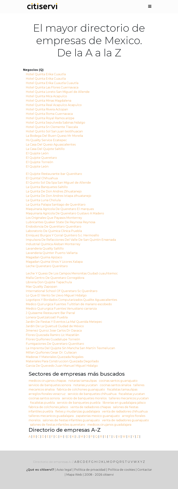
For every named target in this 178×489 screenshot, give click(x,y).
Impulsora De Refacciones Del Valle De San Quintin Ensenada (71, 239)
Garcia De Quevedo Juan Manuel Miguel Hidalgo (62, 365)
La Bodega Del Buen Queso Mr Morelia (54, 135)
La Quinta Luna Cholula (43, 200)
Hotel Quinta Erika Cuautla (46, 74)
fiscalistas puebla (42, 402)
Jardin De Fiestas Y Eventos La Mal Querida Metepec (64, 321)
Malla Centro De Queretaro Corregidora (55, 278)
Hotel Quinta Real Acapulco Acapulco (54, 105)
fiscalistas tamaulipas (122, 389)
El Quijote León (37, 153)
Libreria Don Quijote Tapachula (49, 282)
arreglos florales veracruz (47, 394)
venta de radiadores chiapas (90, 407)
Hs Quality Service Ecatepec (46, 140)
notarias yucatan (85, 385)
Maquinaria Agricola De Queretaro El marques (60, 209)
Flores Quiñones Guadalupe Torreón (53, 339)
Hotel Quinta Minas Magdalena (48, 100)
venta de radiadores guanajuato (125, 420)
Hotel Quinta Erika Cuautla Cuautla (52, 83)
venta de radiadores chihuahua (125, 411)
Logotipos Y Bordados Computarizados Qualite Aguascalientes (71, 300)
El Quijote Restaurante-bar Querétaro (54, 174)
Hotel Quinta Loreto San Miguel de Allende (58, 92)
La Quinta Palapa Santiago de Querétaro (56, 204)
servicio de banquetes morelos (84, 398)
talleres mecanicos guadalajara (51, 416)
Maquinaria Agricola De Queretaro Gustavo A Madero (65, 213)
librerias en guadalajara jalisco (124, 402)
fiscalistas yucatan (132, 394)
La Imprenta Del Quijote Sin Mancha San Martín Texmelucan (70, 348)
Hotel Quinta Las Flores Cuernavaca (52, 87)
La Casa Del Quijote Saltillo (45, 149)
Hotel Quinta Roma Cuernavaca (49, 114)
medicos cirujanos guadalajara (109, 424)
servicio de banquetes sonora (50, 385)
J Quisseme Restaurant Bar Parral (50, 313)
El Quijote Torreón (39, 162)
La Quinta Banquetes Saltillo (47, 187)
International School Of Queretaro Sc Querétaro (61, 291)
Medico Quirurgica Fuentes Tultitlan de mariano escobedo (69, 304)
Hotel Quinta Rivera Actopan (47, 109)
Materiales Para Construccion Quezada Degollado (62, 361)
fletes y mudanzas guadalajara (77, 411)
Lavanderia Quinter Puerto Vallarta (51, 253)
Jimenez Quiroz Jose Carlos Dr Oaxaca (54, 330)
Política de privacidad (89, 469)
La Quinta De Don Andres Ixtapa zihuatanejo (58, 196)
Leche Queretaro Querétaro (47, 266)
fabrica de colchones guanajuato (81, 389)
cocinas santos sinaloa (115, 385)
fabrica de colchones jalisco (48, 407)
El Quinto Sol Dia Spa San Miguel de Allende (58, 182)
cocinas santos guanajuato (118, 380)
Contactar (144, 469)
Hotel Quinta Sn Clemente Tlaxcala (52, 127)
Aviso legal (64, 469)
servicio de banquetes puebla (78, 402)
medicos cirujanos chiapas (47, 380)
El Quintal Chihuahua (42, 178)
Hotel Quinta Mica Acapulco (46, 96)
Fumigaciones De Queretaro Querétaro (55, 343)
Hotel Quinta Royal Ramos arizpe (50, 118)
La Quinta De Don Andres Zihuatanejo (54, 191)
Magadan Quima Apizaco (44, 257)
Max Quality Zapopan (41, 286)
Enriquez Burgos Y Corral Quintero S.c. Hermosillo (62, 235)
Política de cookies (121, 469)
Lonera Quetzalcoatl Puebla (47, 317)
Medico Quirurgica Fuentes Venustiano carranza (61, 308)
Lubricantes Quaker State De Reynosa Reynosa (60, 222)
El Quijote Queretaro (41, 157)
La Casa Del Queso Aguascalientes (51, 144)
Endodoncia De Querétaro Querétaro (53, 226)
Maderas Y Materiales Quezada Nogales (54, 357)
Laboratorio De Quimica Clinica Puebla (54, 231)
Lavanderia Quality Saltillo (45, 248)
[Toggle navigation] (150, 6)
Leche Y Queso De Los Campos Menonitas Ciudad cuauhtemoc (72, 273)
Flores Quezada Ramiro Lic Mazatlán (52, 335)
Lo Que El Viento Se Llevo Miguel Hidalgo (56, 295)
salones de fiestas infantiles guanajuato (71, 420)
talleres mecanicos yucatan (129, 398)
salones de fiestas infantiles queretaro (57, 424)
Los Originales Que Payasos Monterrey (54, 218)
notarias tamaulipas (82, 380)
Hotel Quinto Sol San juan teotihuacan (54, 131)
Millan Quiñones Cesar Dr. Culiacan (51, 352)
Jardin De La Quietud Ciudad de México (55, 326)
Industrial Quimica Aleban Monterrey (53, 244)
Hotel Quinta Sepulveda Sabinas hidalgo (55, 122)
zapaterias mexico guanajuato (98, 416)
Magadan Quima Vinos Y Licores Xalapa (54, 261)
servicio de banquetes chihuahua (92, 394)
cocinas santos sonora (44, 398)
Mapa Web (74, 474)
